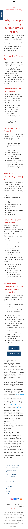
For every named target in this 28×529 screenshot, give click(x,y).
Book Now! (1, 15)
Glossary (8, 489)
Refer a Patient (10, 476)
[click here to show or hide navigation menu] (14, 1)
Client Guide (9, 486)
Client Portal (9, 484)
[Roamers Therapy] (14, 8)
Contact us (9, 493)
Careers (8, 491)
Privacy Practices (11, 474)
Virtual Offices (10, 481)
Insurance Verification (12, 465)
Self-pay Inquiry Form (12, 467)
